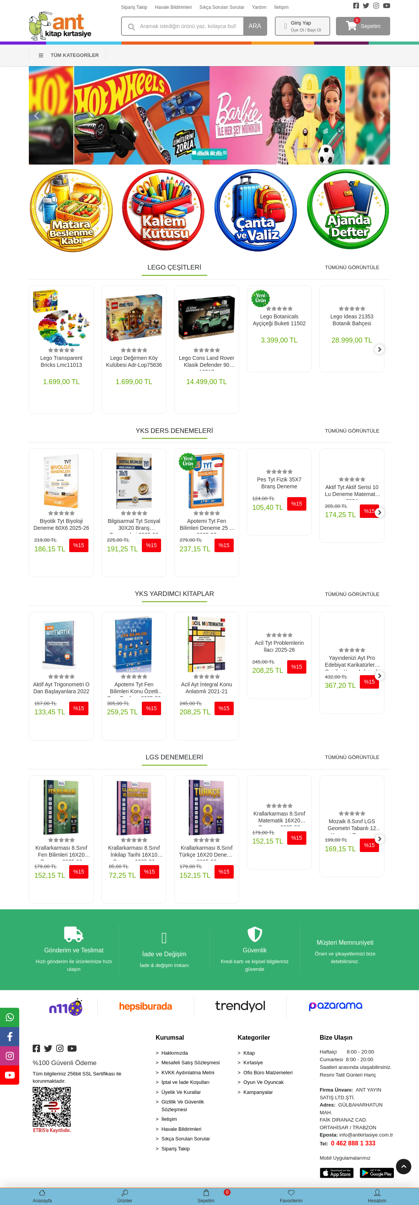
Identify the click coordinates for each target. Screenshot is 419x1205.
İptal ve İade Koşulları (185, 1084)
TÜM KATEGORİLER (69, 55)
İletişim (281, 7)
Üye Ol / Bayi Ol (306, 30)
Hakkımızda (174, 1055)
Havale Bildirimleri (173, 7)
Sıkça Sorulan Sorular (222, 7)
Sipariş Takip (134, 7)
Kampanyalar (258, 1094)
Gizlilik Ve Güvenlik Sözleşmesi (182, 1108)
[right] (384, 349)
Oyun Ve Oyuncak (263, 1084)
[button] (36, 115)
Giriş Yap (301, 23)
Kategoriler (254, 1039)
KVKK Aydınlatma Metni (187, 1074)
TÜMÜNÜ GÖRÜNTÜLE (352, 267)
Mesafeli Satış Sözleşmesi (190, 1065)
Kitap (249, 1055)
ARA (255, 26)
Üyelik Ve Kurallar (181, 1094)
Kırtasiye (253, 1065)
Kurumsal (170, 1039)
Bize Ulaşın (336, 1039)
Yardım (259, 7)
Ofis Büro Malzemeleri (268, 1074)
